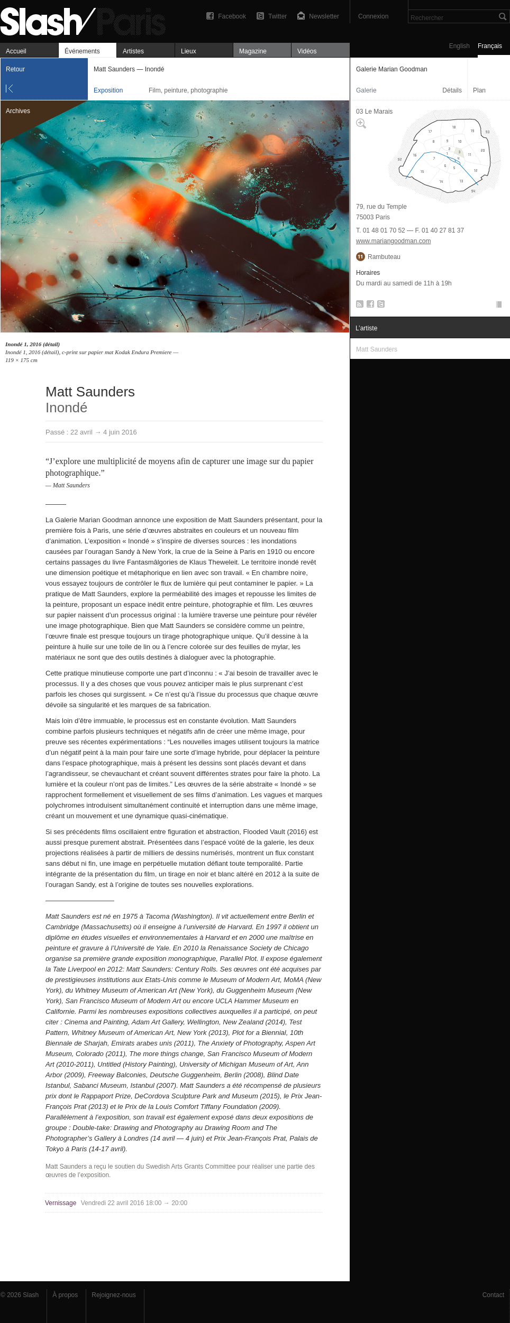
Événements (82, 51)
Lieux (188, 51)
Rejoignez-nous (113, 1295)
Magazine (253, 51)
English (459, 46)
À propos (65, 1295)
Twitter (277, 16)
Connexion (373, 16)
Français (490, 46)
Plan (479, 90)
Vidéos (306, 51)
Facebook (232, 16)
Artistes (133, 51)
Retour (15, 69)
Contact (493, 1295)
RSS (358, 306)
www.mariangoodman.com (393, 241)
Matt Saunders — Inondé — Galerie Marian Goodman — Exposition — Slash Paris (87, 20)
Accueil (16, 51)
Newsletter (324, 16)
